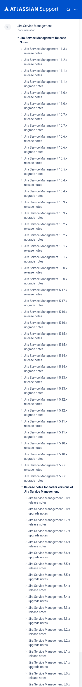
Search (68, 9)
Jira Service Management (34, 26)
